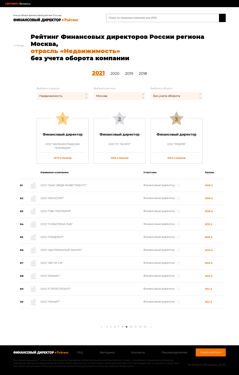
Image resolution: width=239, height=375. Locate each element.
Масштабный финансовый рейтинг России (37, 15)
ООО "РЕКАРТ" (50, 301)
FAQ (80, 352)
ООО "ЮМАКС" (50, 275)
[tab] (119, 141)
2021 (98, 73)
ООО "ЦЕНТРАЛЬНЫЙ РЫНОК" (61, 250)
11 (136, 326)
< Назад (18, 45)
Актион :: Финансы (18, 4)
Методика (107, 352)
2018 (143, 73)
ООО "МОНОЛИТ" (52, 198)
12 (140, 326)
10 (131, 326)
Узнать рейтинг (204, 17)
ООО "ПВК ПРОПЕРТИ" (55, 211)
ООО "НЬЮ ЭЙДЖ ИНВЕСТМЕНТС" (63, 185)
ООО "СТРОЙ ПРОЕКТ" (55, 288)
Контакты (138, 352)
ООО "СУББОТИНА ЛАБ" (56, 224)
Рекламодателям (174, 352)
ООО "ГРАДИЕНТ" (52, 237)
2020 (114, 73)
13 (145, 326)
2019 (129, 73)
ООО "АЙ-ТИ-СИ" (51, 262)
